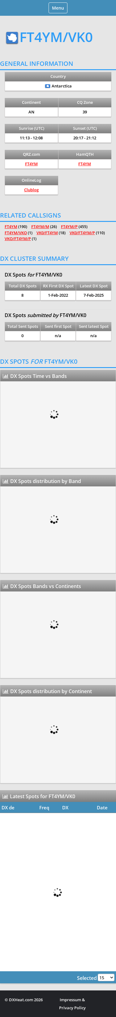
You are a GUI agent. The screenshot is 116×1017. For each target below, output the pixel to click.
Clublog (31, 190)
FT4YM (31, 164)
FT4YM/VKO (16, 232)
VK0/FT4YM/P (82, 232)
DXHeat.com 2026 (26, 999)
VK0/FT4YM (47, 232)
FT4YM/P (69, 226)
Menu (59, 8)
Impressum (70, 999)
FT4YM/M (40, 226)
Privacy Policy (72, 1008)
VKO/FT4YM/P (18, 238)
